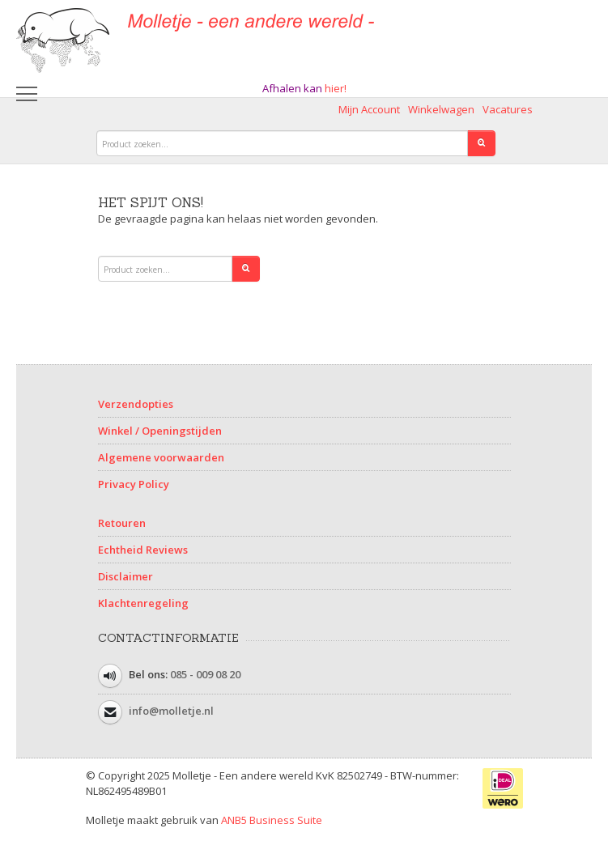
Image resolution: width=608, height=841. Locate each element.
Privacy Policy (133, 484)
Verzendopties (135, 404)
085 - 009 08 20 (205, 674)
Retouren (122, 523)
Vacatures (508, 109)
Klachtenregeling (143, 603)
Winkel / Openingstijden (160, 430)
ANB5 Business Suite (271, 820)
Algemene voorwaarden (161, 457)
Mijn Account (369, 109)
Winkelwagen (441, 109)
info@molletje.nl (171, 710)
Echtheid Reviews (143, 549)
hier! (336, 88)
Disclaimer (125, 576)
